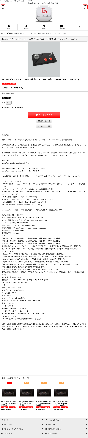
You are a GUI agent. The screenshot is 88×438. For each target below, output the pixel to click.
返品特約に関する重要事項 (12, 108)
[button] (3, 7)
